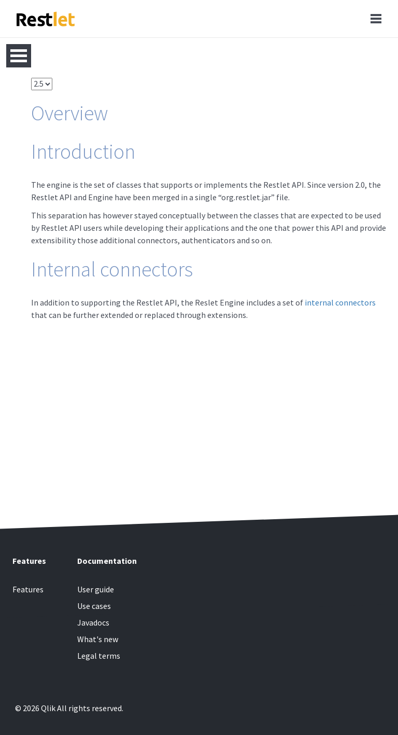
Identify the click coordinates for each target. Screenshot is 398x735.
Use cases (94, 606)
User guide (95, 589)
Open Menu (18, 55)
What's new (97, 639)
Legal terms (98, 655)
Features (28, 589)
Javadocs (93, 622)
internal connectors (340, 302)
